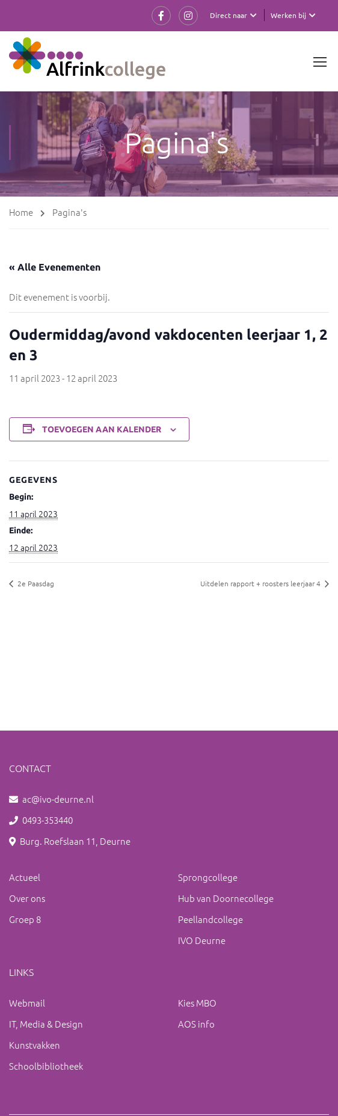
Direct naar (228, 15)
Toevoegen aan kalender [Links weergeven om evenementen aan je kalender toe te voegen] (101, 429)
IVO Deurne (202, 940)
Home (21, 212)
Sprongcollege (208, 877)
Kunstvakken (34, 1044)
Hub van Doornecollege (226, 898)
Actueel (24, 877)
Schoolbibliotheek (46, 1065)
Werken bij (288, 15)
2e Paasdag (35, 583)
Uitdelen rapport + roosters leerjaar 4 (261, 583)
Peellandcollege (210, 919)
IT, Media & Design (46, 1023)
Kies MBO (197, 1002)
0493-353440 (47, 820)
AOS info (196, 1023)
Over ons (27, 898)
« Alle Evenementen (54, 267)
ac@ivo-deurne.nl (58, 799)
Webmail (27, 1002)
